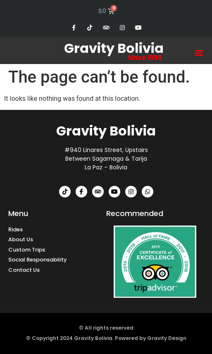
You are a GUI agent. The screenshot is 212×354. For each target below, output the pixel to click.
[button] (199, 52)
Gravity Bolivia (114, 48)
